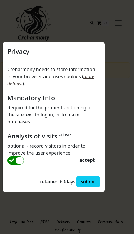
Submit (88, 181)
